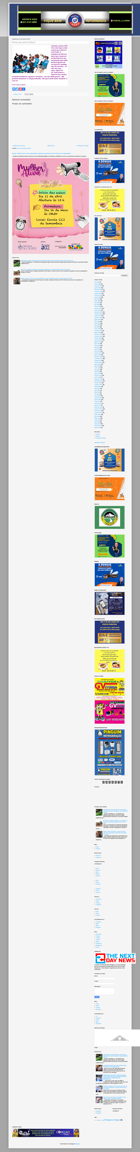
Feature (98, 936)
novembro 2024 (98, 314)
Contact (98, 848)
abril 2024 (97, 327)
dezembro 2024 (98, 312)
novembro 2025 (98, 291)
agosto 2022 (97, 364)
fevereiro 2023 (98, 353)
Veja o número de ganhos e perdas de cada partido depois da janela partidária (114, 1098)
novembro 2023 (98, 336)
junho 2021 (97, 390)
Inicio (97, 868)
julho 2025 (97, 299)
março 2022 (97, 373)
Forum (97, 947)
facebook (98, 855)
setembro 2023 (98, 340)
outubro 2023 (97, 338)
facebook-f (98, 899)
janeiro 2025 (97, 310)
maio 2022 (97, 369)
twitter (97, 890)
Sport (97, 872)
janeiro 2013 (97, 427)
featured (98, 434)
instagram (98, 857)
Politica (98, 874)
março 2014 (97, 401)
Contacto (98, 884)
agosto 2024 (97, 319)
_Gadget (98, 938)
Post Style (98, 934)
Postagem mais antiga (83, 145)
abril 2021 (97, 394)
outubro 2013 (97, 410)
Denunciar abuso (99, 442)
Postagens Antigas (101, 438)
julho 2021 (97, 388)
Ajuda (97, 882)
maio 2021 (97, 392)
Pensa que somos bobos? (23, 42)
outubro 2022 (97, 360)
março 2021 (97, 396)
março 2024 (97, 328)
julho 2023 (97, 343)
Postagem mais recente (19, 145)
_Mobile (98, 939)
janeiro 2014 (97, 405)
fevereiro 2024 (98, 330)
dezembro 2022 (98, 356)
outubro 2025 (97, 293)
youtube (98, 892)
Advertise (98, 1009)
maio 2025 (97, 302)
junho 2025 (97, 300)
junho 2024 (97, 323)
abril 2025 (97, 304)
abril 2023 (97, 349)
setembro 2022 (98, 362)
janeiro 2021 (97, 399)
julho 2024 (97, 321)
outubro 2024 (97, 315)
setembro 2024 (98, 317)
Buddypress (99, 945)
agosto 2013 (97, 414)
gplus (97, 923)
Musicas (98, 875)
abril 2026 (97, 282)
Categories (99, 943)
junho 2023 (97, 345)
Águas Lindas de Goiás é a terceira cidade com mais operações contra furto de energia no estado (46, 278)
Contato (98, 915)
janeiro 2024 (97, 332)
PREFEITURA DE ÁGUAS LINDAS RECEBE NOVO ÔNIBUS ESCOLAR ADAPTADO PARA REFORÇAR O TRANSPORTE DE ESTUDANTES (114, 1077)
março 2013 (97, 423)
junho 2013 (97, 418)
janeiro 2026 (97, 288)
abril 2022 (97, 371)
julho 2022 (97, 366)
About (97, 1005)
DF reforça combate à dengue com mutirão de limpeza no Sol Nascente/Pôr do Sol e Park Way (45, 269)
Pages (97, 941)
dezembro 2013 (98, 407)
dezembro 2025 (98, 289)
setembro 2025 (98, 295)
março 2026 (97, 284)
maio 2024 (97, 325)
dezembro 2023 (98, 334)
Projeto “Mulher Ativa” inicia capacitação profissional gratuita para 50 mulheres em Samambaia (41, 153)
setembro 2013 (98, 412)
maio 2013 (97, 420)
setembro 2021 (98, 384)
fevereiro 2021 (98, 397)
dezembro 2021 (98, 379)
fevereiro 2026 (98, 286)
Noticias (98, 870)
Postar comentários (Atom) (24, 148)
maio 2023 (97, 347)
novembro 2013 (98, 409)
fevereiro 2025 (98, 308)
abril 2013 (97, 422)
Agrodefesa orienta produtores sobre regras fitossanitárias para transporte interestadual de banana (47, 260)
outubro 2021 (97, 382)
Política (98, 436)
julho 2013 (97, 416)
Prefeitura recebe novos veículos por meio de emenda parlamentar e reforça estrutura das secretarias (115, 1087)
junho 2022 (97, 368)
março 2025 (97, 306)
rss (96, 1016)
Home (97, 847)
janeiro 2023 (97, 355)
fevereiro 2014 (98, 403)
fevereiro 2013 (98, 425)
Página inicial (50, 145)
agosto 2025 (97, 297)
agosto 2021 (97, 386)
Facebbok (98, 1111)
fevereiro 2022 (98, 375)
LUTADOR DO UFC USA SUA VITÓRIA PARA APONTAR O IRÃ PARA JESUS (114, 1066)
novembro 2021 (98, 381)
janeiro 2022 (97, 377)
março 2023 (97, 351)
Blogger (78, 1144)
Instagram (98, 1113)
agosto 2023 (97, 342)
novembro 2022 (98, 358)
